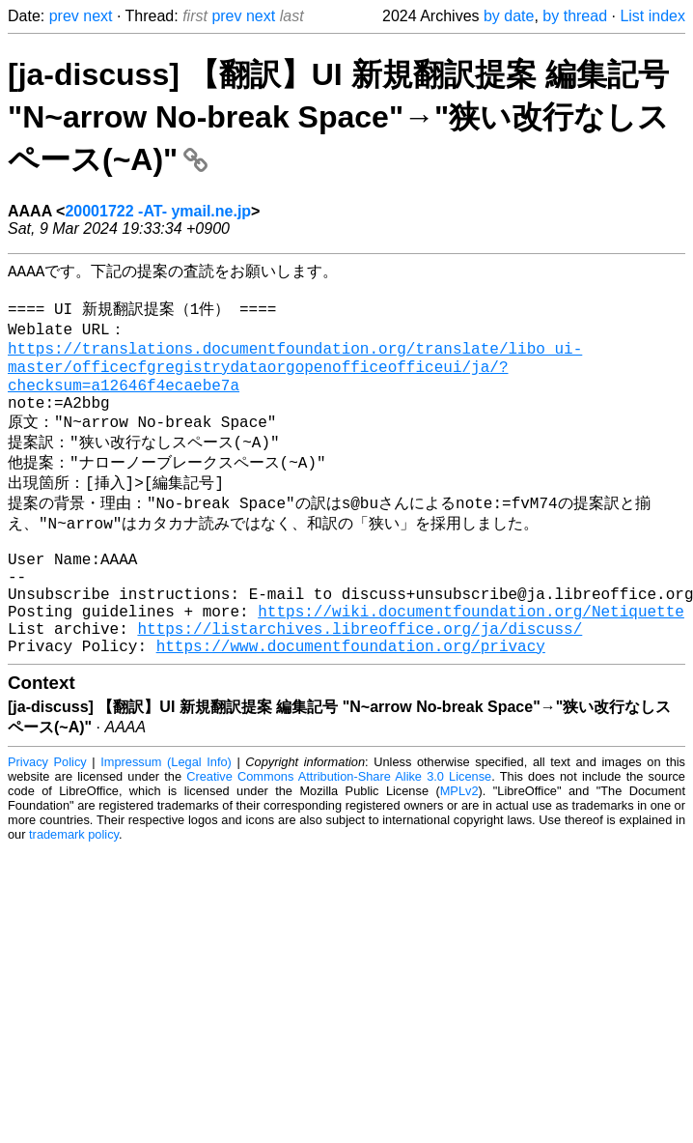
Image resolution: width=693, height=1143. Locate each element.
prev (64, 16)
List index (652, 16)
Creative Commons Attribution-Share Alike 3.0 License (338, 837)
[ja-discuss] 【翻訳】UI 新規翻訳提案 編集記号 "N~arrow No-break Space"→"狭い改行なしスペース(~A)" (338, 117)
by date (509, 16)
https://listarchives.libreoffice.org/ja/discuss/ (359, 685)
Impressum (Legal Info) (166, 822)
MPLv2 (459, 851)
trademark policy (74, 895)
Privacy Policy (47, 822)
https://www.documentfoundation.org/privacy (350, 706)
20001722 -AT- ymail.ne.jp (158, 211)
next (97, 16)
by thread (574, 16)
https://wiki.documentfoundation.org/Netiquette (471, 663)
